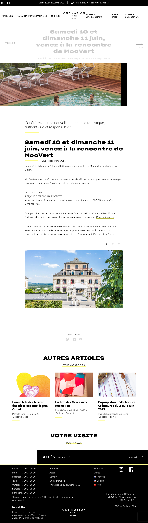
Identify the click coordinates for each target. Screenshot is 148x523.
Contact (53, 476)
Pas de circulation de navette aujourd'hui (90, 2)
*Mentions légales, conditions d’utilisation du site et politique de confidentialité (42, 498)
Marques (98, 468)
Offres (97, 472)
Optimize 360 (129, 506)
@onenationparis (105, 217)
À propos (53, 468)
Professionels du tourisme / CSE (64, 484)
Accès (52, 472)
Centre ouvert (51, 2)
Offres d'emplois (57, 480)
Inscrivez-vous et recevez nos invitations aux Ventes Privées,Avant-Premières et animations (29, 515)
